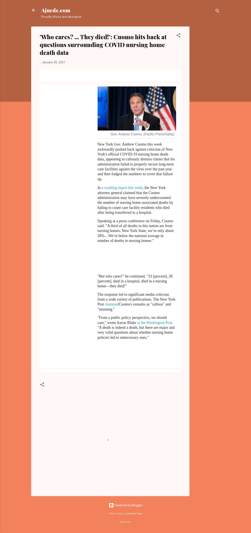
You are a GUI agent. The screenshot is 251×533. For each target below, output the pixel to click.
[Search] (217, 11)
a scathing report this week (122, 188)
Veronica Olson (134, 513)
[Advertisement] (206, 90)
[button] (178, 36)
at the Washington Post (154, 323)
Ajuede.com (55, 10)
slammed (112, 304)
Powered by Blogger (125, 505)
